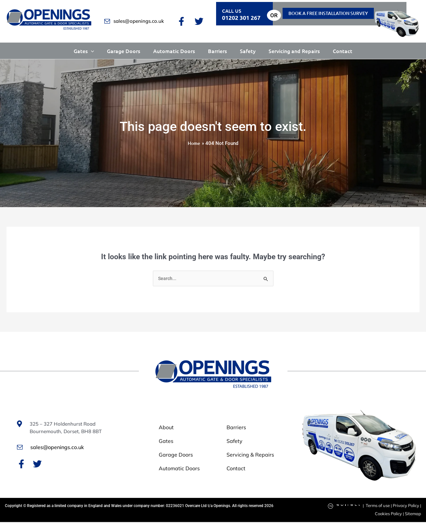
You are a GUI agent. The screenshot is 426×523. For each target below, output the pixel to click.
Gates (84, 51)
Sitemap (413, 514)
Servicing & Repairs (247, 455)
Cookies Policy (390, 514)
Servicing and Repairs (294, 50)
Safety (248, 50)
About (167, 428)
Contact (342, 50)
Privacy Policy (406, 506)
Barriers (217, 50)
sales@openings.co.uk (134, 21)
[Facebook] (181, 21)
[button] (91, 51)
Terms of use (379, 506)
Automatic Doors (174, 50)
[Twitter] (199, 21)
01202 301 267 (241, 18)
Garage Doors (123, 50)
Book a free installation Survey (328, 13)
